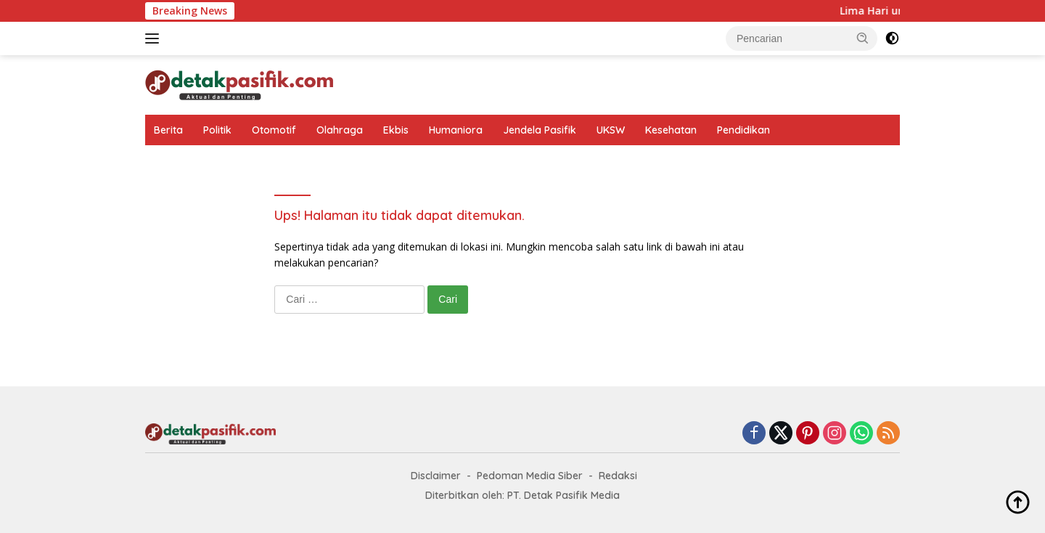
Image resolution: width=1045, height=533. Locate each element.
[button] (862, 37)
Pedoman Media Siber (530, 475)
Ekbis (396, 130)
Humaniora (456, 130)
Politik (217, 130)
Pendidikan (743, 130)
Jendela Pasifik (539, 130)
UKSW (611, 130)
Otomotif (274, 130)
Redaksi (618, 475)
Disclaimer (436, 475)
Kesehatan (671, 130)
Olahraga (339, 130)
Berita (168, 130)
